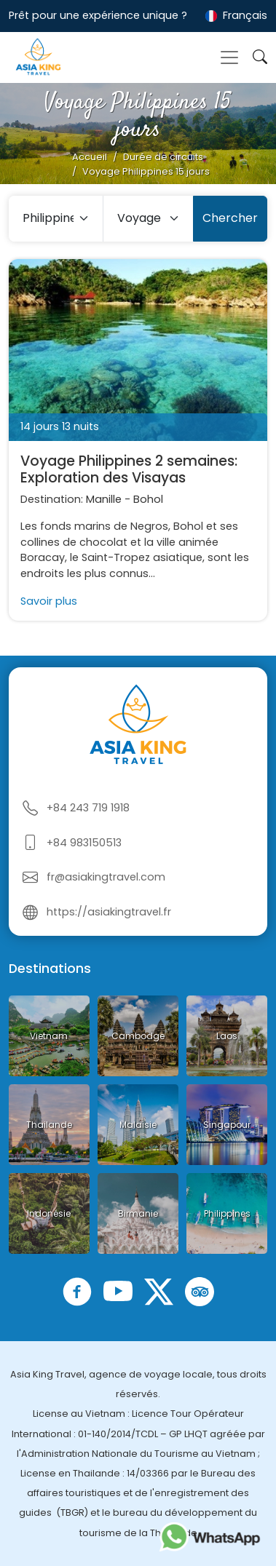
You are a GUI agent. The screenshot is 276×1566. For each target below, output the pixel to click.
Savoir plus (48, 601)
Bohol (148, 499)
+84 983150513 (84, 842)
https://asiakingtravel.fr (109, 912)
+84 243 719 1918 (88, 807)
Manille (104, 499)
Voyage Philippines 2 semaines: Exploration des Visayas (128, 469)
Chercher (230, 218)
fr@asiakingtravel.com (106, 877)
